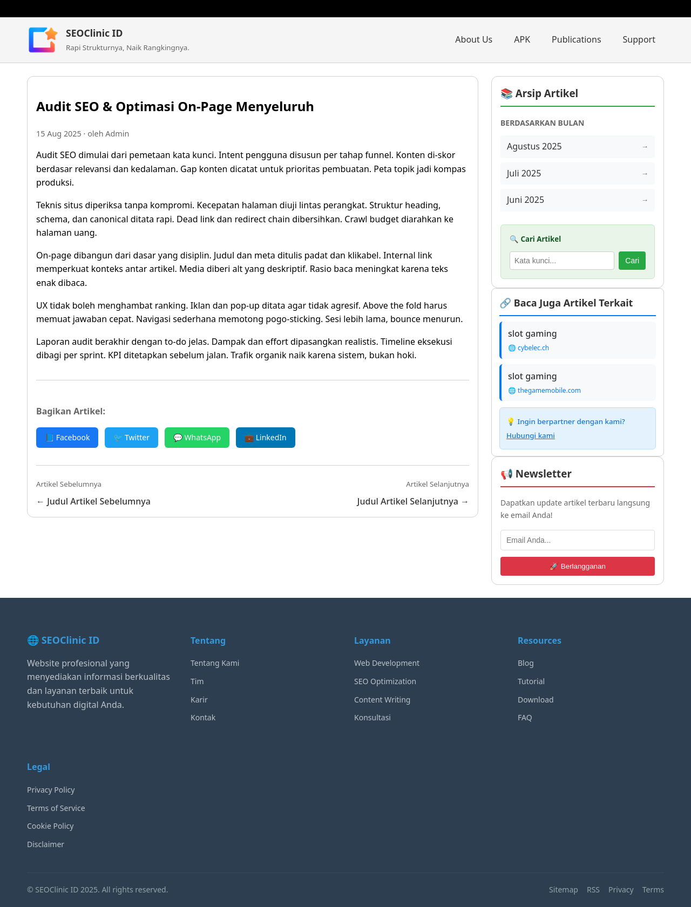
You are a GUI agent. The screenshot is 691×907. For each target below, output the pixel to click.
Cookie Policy (50, 826)
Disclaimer (45, 844)
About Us (473, 39)
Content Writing (382, 699)
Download (536, 699)
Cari (632, 260)
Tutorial (531, 681)
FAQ (525, 717)
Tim (197, 681)
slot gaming (532, 333)
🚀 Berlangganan (578, 566)
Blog (526, 663)
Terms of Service (56, 808)
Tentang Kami (215, 663)
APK (522, 39)
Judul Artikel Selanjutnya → (413, 501)
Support (639, 39)
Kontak (203, 717)
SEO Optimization (385, 681)
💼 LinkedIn (266, 437)
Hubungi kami (530, 435)
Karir (199, 699)
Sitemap (563, 889)
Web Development (386, 663)
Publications (576, 39)
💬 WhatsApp (197, 437)
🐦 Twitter (131, 437)
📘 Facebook (67, 437)
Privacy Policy (50, 790)
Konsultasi (372, 717)
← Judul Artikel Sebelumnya (93, 501)
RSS (593, 889)
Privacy (621, 889)
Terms (653, 889)
